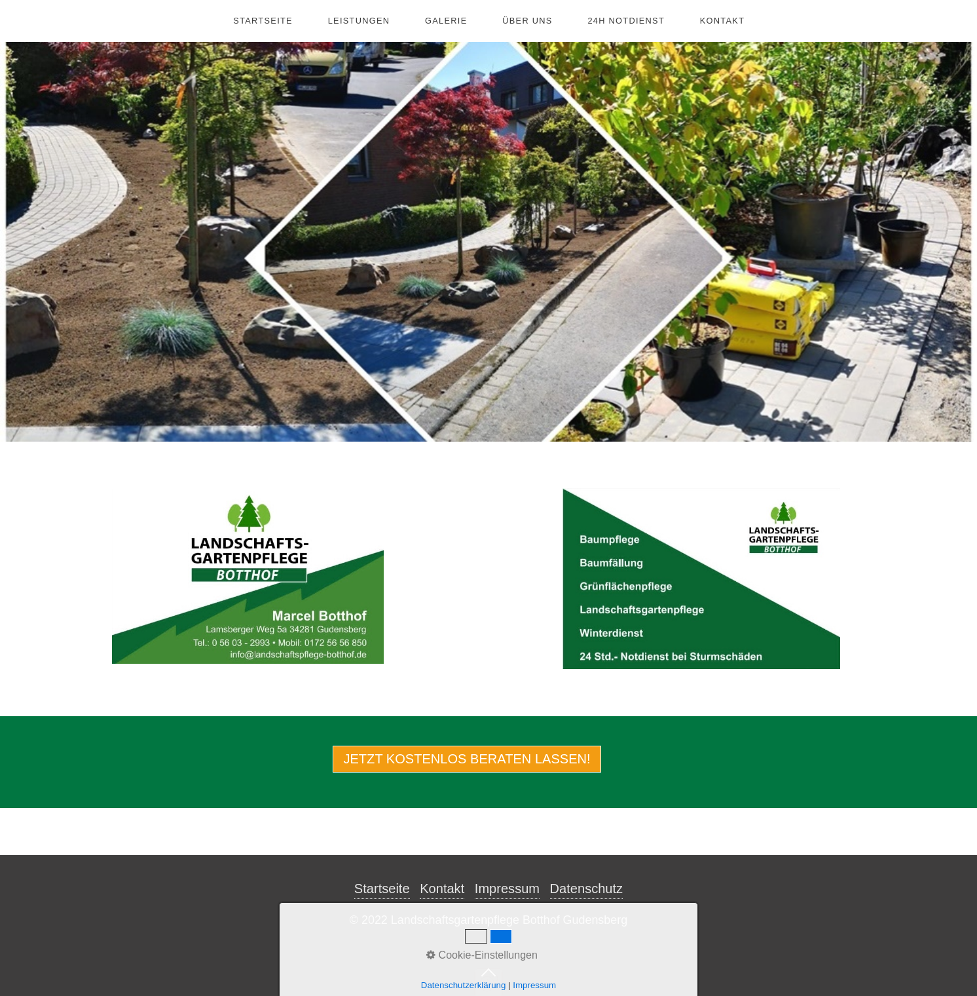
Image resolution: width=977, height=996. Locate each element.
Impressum (507, 888)
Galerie (446, 21)
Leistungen (359, 21)
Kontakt (722, 21)
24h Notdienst (626, 21)
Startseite (263, 21)
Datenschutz (586, 888)
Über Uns (527, 21)
